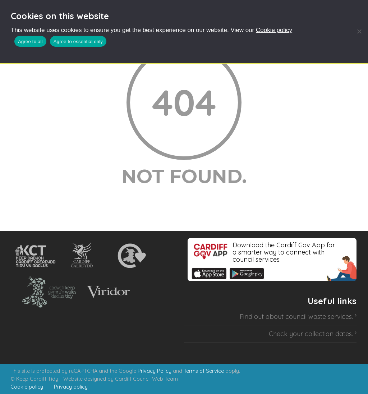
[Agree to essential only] (359, 31)
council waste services (318, 316)
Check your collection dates (310, 334)
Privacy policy (71, 387)
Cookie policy (274, 30)
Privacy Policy (154, 371)
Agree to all (30, 41)
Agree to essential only (78, 41)
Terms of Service (204, 371)
